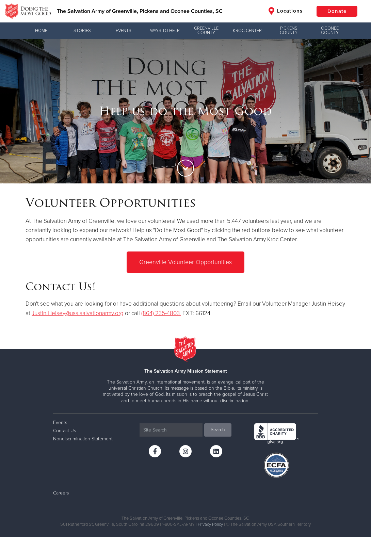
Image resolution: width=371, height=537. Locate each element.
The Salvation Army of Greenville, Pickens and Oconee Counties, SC (140, 11)
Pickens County (288, 30)
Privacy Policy (210, 524)
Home (41, 30)
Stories (82, 30)
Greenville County (206, 30)
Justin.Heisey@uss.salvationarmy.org (78, 313)
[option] (185, 111)
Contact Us (64, 431)
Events (123, 30)
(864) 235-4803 (161, 313)
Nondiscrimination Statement (83, 439)
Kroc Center (247, 30)
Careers (61, 493)
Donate (336, 11)
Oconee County (330, 30)
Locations (286, 11)
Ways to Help (164, 30)
